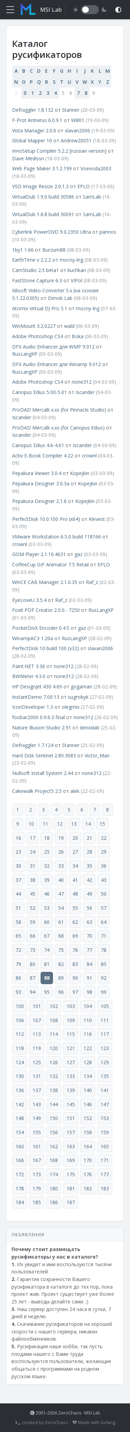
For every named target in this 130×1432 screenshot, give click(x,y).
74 (47, 950)
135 (105, 1076)
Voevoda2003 (95, 168)
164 (88, 1146)
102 (54, 1006)
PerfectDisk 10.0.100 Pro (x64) (46, 519)
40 (61, 880)
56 (89, 908)
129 (105, 1062)
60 (47, 922)
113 (37, 1034)
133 (71, 1076)
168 (54, 1160)
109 (71, 1020)
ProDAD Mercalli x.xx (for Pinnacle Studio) (59, 409)
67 (47, 935)
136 (20, 1090)
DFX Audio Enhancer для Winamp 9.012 (56, 364)
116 (88, 1034)
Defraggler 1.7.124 (32, 745)
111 (105, 1020)
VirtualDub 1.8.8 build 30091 (43, 214)
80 (32, 964)
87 (32, 978)
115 (71, 1034)
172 (20, 1174)
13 (74, 823)
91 (89, 978)
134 (88, 1076)
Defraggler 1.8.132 (32, 110)
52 (32, 908)
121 (71, 1048)
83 (75, 964)
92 (103, 978)
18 (47, 838)
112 (20, 1034)
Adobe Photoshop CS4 (37, 336)
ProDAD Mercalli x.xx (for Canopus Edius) (58, 427)
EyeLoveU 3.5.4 (29, 600)
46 (47, 893)
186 (54, 1202)
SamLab (92, 196)
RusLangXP (24, 354)
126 (54, 1062)
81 (47, 964)
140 (88, 1090)
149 (37, 1118)
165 (105, 1146)
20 (75, 838)
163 (71, 1146)
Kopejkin (79, 473)
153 (105, 1118)
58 (18, 922)
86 (18, 978)
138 (54, 1090)
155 (37, 1132)
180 (54, 1188)
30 (18, 866)
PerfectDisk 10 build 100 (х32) (45, 648)
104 (88, 1006)
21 (89, 838)
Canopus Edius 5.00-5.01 (39, 392)
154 (20, 1132)
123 (105, 1048)
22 (103, 838)
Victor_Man (97, 755)
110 (88, 1020)
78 (103, 950)
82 (61, 964)
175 (71, 1174)
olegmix (70, 707)
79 (18, 964)
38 (32, 880)
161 (37, 1146)
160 (20, 1146)
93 (18, 992)
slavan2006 (77, 130)
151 (71, 1118)
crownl (89, 455)
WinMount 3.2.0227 (33, 326)
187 (71, 1202)
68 (61, 935)
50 (103, 893)
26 (61, 851)
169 (71, 1160)
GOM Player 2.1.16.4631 (39, 554)
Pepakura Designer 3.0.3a (40, 483)
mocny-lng (71, 259)
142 (20, 1104)
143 (37, 1104)
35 (89, 866)
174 (54, 1174)
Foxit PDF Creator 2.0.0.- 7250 (46, 610)
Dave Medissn (28, 158)
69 (75, 935)
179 (37, 1188)
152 (88, 1118)
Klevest (97, 519)
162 (54, 1146)
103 (71, 1006)
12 (59, 823)
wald (69, 326)
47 (61, 893)
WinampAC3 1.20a (32, 638)
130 (20, 1076)
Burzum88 (54, 249)
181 (71, 1188)
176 (88, 1174)
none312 (82, 382)
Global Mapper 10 (32, 140)
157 (71, 1132)
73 (32, 950)
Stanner (70, 110)
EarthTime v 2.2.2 (32, 259)
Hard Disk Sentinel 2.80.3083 (44, 755)
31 (32, 866)
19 (61, 838)
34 (75, 866)
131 (37, 1076)
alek (74, 791)
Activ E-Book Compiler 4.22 (42, 455)
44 (18, 893)
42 (89, 880)
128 (88, 1062)
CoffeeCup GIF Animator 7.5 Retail (50, 564)
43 (103, 880)
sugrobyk (78, 697)
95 (47, 992)
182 (88, 1188)
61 (61, 922)
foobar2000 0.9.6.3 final (38, 717)
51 (18, 908)
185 (37, 1202)
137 (37, 1090)
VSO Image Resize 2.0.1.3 (40, 186)
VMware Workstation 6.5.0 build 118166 (56, 536)
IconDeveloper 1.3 (32, 707)
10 (31, 823)
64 (103, 922)
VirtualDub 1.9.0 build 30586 (43, 196)
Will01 (77, 120)
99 (103, 992)
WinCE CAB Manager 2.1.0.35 (44, 582)
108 (54, 1020)
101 (37, 1006)
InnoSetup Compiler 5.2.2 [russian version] (59, 151)
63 (89, 922)
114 (54, 1034)
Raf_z (92, 582)
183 (105, 1188)
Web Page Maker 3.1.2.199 (42, 168)
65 (18, 935)
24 (32, 851)
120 (54, 1048)
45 (32, 893)
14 (88, 823)
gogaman (81, 686)
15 (102, 823)
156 (54, 1132)
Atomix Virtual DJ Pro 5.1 (39, 308)
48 (75, 893)
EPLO (83, 186)
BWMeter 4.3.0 (28, 676)
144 (54, 1104)
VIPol (76, 280)
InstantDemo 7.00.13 (35, 697)
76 (75, 950)
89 (61, 978)
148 (20, 1118)
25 (47, 851)
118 (20, 1048)
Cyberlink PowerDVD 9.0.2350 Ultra (51, 232)
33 (61, 866)
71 (103, 935)
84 (89, 964)
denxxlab (89, 727)
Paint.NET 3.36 (28, 666)
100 (20, 1006)
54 (61, 908)
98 (89, 992)
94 (32, 992)
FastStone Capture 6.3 (37, 280)
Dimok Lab (60, 298)
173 (37, 1174)
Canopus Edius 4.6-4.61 (38, 445)
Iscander (85, 392)
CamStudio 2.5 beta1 (35, 270)
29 (103, 851)
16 (18, 838)
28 (89, 851)
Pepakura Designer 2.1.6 (39, 501)
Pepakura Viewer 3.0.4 (36, 473)
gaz (79, 554)
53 (47, 908)
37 (18, 880)
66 (32, 935)
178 (20, 1188)
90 (75, 978)
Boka (78, 336)
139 (71, 1090)
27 (75, 851)
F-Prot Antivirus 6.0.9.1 (37, 120)
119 (37, 1048)
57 (103, 908)
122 (88, 1048)
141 (105, 1090)
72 (18, 950)
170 (88, 1160)
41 (75, 880)
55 (75, 908)
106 (20, 1020)
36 (103, 866)
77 (89, 950)
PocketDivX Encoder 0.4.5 (40, 628)
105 (105, 1006)
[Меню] (10, 9)
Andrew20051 (76, 140)
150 (54, 1118)
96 (61, 992)
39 (47, 880)
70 (89, 935)
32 (47, 866)
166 (20, 1160)
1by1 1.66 (23, 249)
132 (54, 1076)
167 (37, 1160)
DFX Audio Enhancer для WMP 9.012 (53, 346)
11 (45, 823)
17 (32, 838)
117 (105, 1034)
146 (88, 1104)
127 (71, 1062)
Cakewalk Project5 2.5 (37, 791)
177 (105, 1174)
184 (20, 1202)
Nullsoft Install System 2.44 (42, 773)
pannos (107, 232)
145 (71, 1104)
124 (20, 1062)
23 (18, 851)
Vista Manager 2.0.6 (34, 130)
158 (88, 1132)
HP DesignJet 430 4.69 (37, 686)
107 (37, 1020)
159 (105, 1132)
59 (32, 922)
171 (105, 1160)
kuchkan (77, 270)
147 (105, 1104)
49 (89, 893)
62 (75, 922)
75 (61, 950)
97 (75, 992)
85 (103, 964)
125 (37, 1062)
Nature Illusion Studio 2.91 (41, 727)
